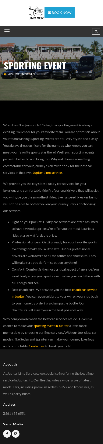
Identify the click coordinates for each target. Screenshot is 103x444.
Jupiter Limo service (47, 172)
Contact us (37, 346)
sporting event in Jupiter (51, 326)
